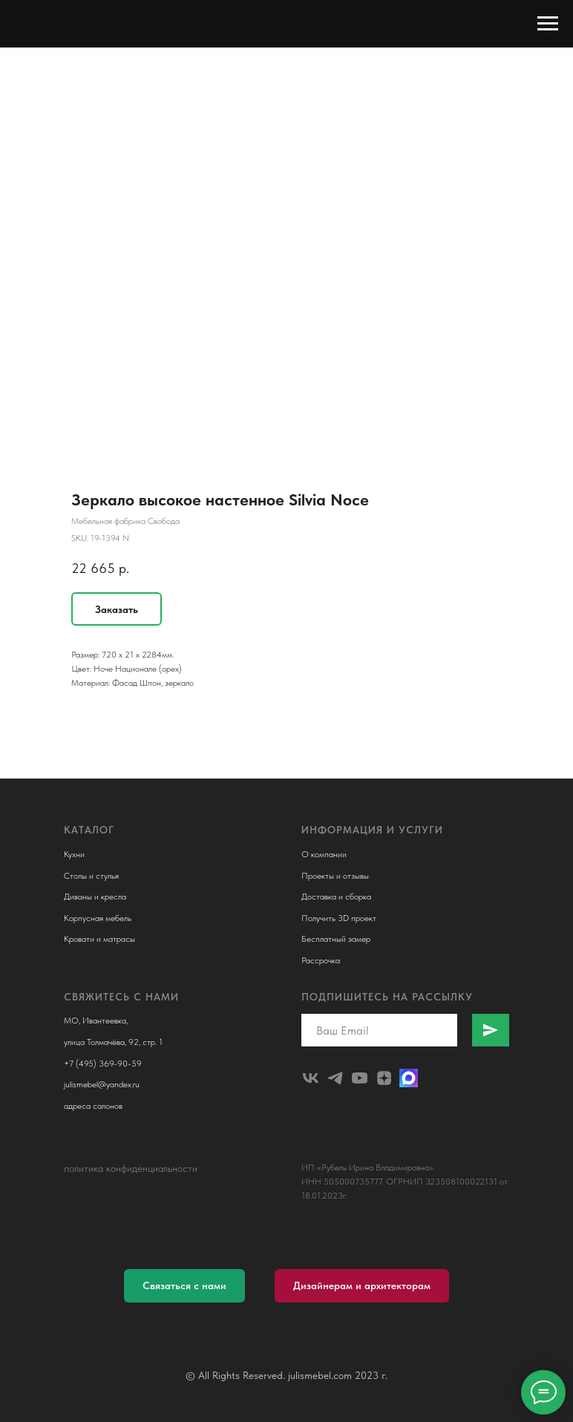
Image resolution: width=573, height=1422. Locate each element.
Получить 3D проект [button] (338, 918)
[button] (184, 1286)
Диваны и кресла (95, 896)
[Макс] (408, 1078)
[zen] (384, 1078)
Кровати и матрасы (99, 939)
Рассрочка (320, 960)
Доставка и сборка (336, 896)
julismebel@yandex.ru (102, 1084)
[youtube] (359, 1078)
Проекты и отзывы (335, 876)
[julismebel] (310, 1078)
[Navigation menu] (547, 23)
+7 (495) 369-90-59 (103, 1063)
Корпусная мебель (97, 918)
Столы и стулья (91, 876)
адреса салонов (93, 1106)
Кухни (74, 854)
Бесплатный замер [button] (335, 939)
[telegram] (335, 1078)
